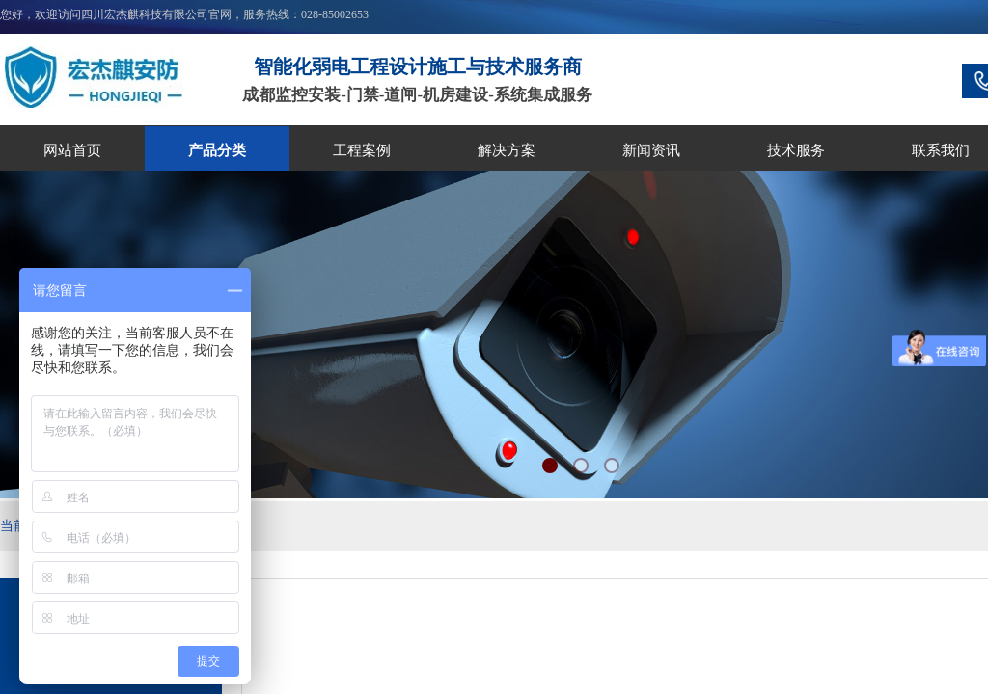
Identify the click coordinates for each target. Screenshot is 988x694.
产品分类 (217, 150)
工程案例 (362, 150)
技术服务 (796, 150)
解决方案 (506, 150)
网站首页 (72, 150)
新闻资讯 (651, 150)
